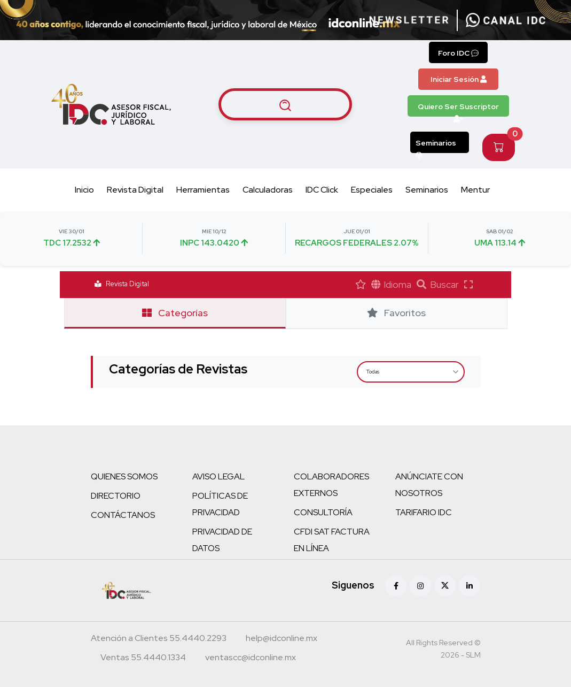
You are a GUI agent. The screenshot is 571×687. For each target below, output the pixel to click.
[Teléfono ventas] (143, 659)
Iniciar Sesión (459, 79)
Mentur (475, 189)
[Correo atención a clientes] (281, 639)
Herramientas (203, 189)
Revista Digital (135, 189)
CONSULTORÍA (323, 512)
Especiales (372, 189)
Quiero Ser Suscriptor (458, 109)
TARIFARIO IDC (423, 512)
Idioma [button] (391, 284)
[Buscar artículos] (285, 104)
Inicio (84, 189)
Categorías (175, 313)
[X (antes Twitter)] (445, 586)
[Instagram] (420, 586)
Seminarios (436, 145)
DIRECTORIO (115, 495)
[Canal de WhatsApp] (506, 20)
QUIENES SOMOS (124, 476)
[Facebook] (395, 586)
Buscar (438, 284)
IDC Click (322, 189)
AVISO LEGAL (218, 476)
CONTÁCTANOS (123, 515)
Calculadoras (268, 189)
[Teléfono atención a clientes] (158, 639)
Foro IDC (458, 53)
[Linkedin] (469, 586)
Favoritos (396, 313)
